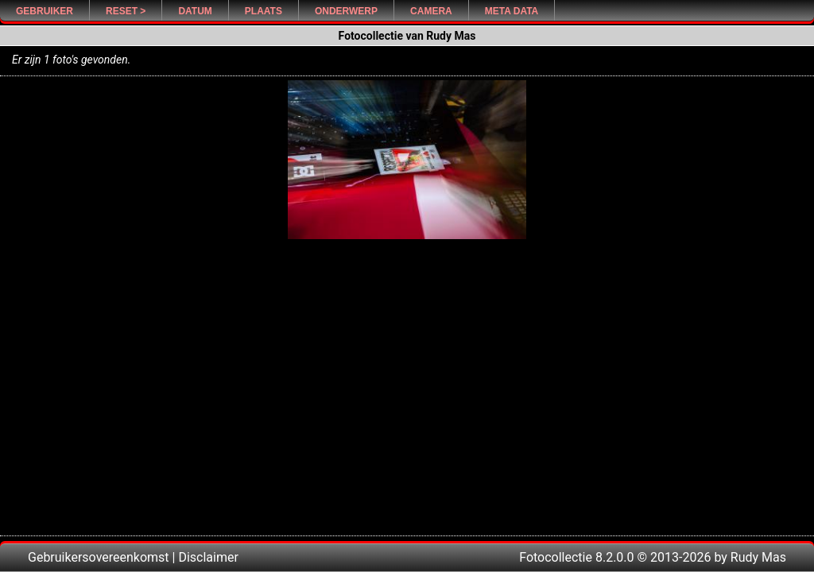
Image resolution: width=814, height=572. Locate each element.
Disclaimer (208, 557)
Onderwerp (346, 11)
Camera (431, 11)
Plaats (263, 11)
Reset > (125, 11)
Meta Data (512, 11)
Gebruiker (44, 11)
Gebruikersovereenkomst (98, 557)
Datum (194, 11)
